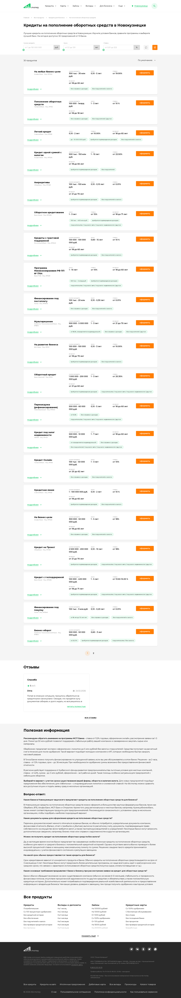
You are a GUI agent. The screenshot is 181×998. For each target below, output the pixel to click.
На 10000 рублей (99, 912)
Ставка (106, 43)
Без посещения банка (135, 918)
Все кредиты (30, 984)
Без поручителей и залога (34, 921)
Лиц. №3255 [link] (47, 215)
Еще (122, 6)
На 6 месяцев (63, 925)
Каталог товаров (148, 984)
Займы (77, 6)
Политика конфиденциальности (110, 992)
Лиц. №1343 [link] (51, 410)
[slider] (42, 50)
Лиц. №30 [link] (49, 377)
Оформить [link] (145, 73)
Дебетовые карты (97, 984)
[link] (131, 949)
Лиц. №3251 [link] (46, 276)
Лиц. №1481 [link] (47, 185)
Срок (66, 43)
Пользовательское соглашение (75, 992)
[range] (42, 47)
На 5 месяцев (63, 921)
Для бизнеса (107, 6)
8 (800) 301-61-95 (96, 967)
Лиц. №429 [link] (44, 437)
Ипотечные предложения (72, 984)
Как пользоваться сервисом (143, 992)
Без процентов (132, 921)
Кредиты (51, 6)
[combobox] (147, 60)
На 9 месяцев (63, 928)
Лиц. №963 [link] (48, 134)
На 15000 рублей (99, 925)
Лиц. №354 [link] (49, 107)
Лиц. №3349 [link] (51, 243)
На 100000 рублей (99, 909)
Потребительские (31, 909)
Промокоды (130, 984)
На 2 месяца (63, 912)
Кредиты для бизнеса (57, 17)
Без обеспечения (31, 918)
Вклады (91, 6)
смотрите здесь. (77, 964)
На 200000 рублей (100, 928)
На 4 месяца (63, 918)
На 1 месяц (62, 909)
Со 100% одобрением (101, 918)
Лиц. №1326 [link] (48, 74)
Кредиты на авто (48, 984)
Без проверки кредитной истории (38, 925)
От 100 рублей (98, 921)
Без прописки (29, 928)
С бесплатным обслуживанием (138, 912)
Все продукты (39, 17)
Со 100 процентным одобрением (37, 912)
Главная (26, 17)
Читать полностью (76, 706)
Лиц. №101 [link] (45, 347)
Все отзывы (90, 718)
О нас (54, 992)
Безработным (131, 928)
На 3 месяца (63, 915)
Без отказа (130, 915)
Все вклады (115, 984)
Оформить (145, 103)
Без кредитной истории (34, 915)
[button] (140, 6)
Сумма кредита (29, 43)
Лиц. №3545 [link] (43, 303)
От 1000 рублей (98, 915)
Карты (64, 6)
